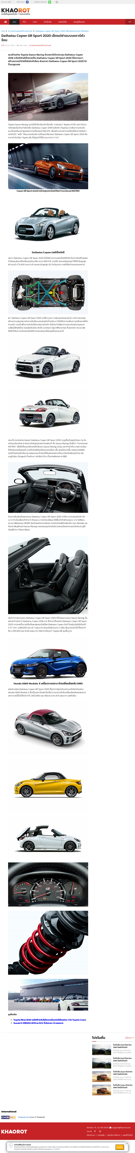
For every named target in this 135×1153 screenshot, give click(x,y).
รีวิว (24, 21)
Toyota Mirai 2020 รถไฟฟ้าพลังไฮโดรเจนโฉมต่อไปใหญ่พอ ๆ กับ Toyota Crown (50, 1019)
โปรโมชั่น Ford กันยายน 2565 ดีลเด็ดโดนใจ (122, 1046)
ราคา (35, 21)
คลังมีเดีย (62, 21)
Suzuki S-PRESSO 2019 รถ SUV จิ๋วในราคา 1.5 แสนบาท (38, 1023)
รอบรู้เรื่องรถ (79, 21)
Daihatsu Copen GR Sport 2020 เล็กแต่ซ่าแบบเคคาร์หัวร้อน (62, 31)
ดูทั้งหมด (129, 1037)
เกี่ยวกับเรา (91, 1135)
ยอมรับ (119, 1147)
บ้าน (3, 31)
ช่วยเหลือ (101, 1135)
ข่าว (14, 21)
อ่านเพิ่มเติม (56, 1149)
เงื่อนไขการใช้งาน (113, 1135)
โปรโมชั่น (48, 21)
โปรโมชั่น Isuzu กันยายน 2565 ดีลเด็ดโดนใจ (122, 1073)
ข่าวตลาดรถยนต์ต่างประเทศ (20, 31)
